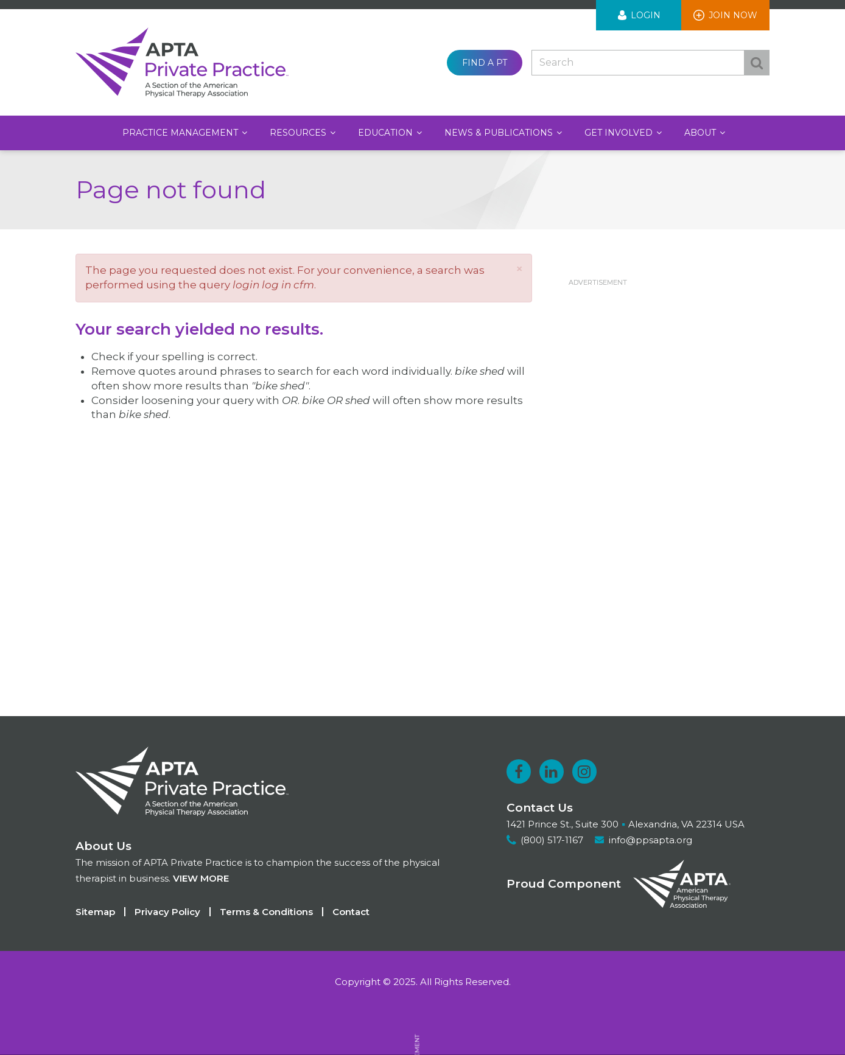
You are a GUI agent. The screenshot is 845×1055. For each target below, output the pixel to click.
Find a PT (484, 62)
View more (201, 878)
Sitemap (95, 911)
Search (757, 62)
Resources (299, 132)
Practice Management (181, 132)
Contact (351, 911)
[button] (519, 268)
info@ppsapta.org (650, 840)
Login (646, 15)
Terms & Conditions (266, 911)
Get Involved (619, 132)
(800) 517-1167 (552, 840)
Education (386, 132)
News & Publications (499, 132)
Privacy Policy (167, 911)
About (701, 132)
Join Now (733, 15)
